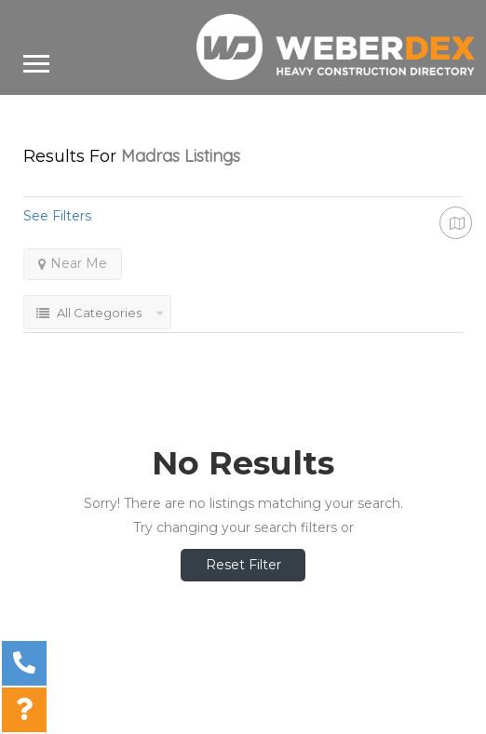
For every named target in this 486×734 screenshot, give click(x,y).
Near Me (72, 263)
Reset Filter (243, 564)
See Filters (57, 215)
